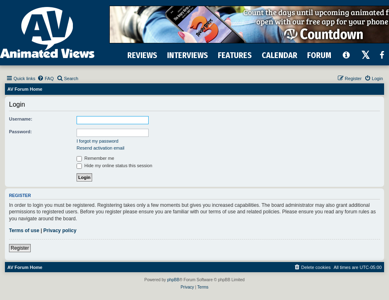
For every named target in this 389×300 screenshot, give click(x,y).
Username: (20, 118)
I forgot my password (97, 141)
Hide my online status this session (114, 165)
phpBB (173, 280)
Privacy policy (60, 230)
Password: (20, 131)
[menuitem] (45, 78)
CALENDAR (279, 55)
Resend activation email (100, 148)
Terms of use (24, 230)
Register (20, 248)
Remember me (95, 158)
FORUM (319, 55)
